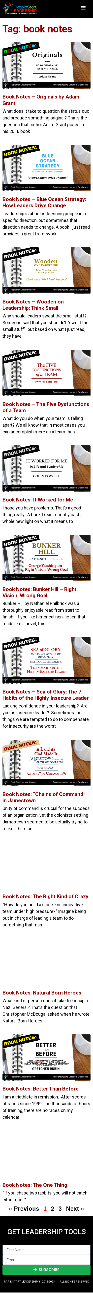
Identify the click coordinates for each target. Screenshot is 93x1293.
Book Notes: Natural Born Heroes (41, 993)
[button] (83, 7)
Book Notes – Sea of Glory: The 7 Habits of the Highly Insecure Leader (45, 695)
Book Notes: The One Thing (34, 1185)
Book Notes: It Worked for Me (37, 500)
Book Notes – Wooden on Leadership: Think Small (33, 305)
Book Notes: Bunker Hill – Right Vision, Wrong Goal (39, 592)
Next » (75, 1208)
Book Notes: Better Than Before (40, 1089)
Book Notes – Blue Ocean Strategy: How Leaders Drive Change (44, 202)
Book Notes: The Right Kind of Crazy (45, 896)
